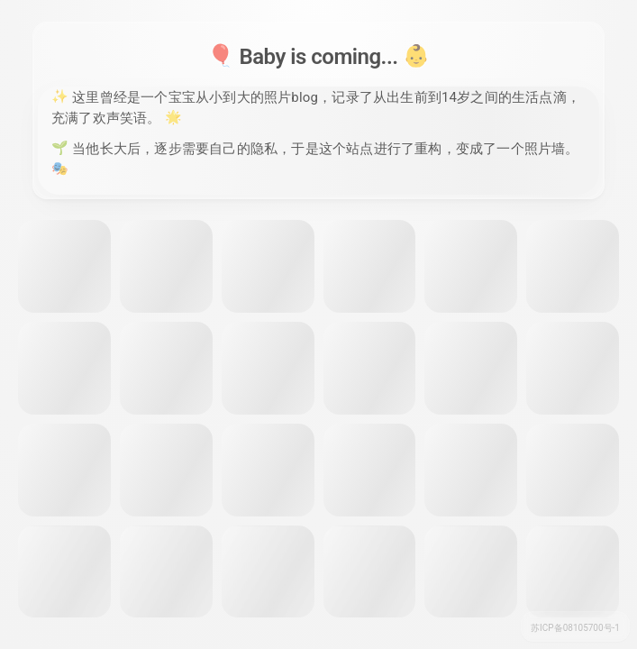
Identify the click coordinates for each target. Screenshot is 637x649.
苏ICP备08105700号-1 (575, 628)
